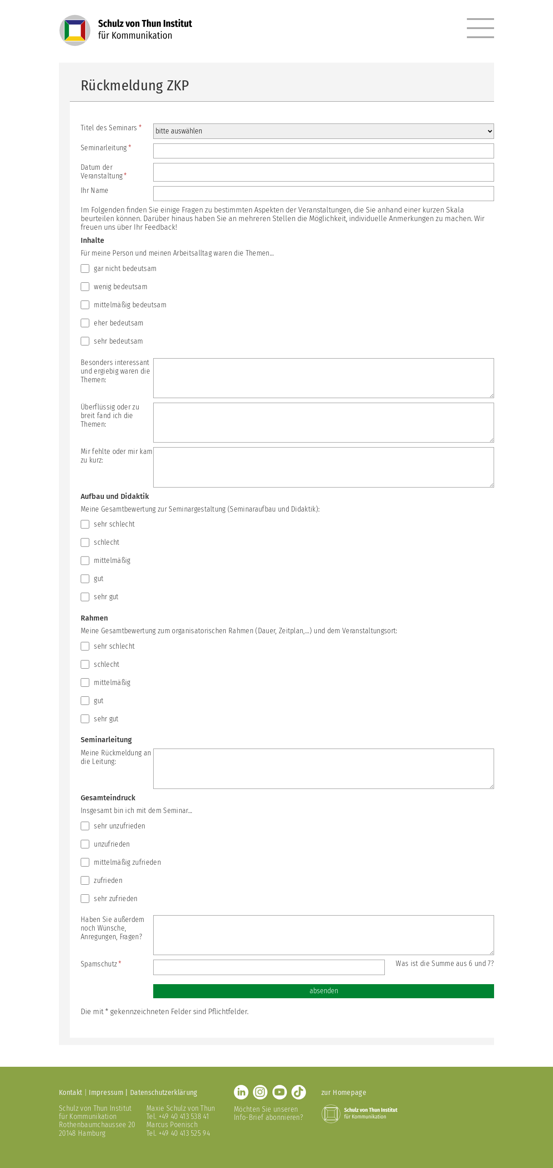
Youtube (279, 1092)
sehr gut (106, 596)
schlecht (107, 542)
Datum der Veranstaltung (104, 171)
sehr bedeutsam (118, 341)
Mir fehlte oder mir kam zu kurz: (116, 455)
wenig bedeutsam (120, 286)
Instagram (260, 1092)
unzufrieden (112, 844)
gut (98, 578)
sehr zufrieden (115, 898)
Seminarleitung (106, 147)
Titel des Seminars (111, 127)
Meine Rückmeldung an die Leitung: (116, 757)
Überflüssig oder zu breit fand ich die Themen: (110, 416)
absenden (324, 990)
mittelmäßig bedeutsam (130, 305)
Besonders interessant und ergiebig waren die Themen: (115, 371)
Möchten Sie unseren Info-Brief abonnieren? (268, 1113)
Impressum (106, 1092)
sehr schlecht (114, 524)
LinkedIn (241, 1092)
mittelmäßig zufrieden (127, 862)
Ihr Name (95, 190)
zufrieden (108, 880)
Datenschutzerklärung (163, 1092)
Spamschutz (101, 964)
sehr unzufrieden (119, 826)
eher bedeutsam (118, 323)
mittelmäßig (112, 560)
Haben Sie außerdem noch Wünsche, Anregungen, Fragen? (113, 928)
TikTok (298, 1092)
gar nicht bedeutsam (125, 268)
